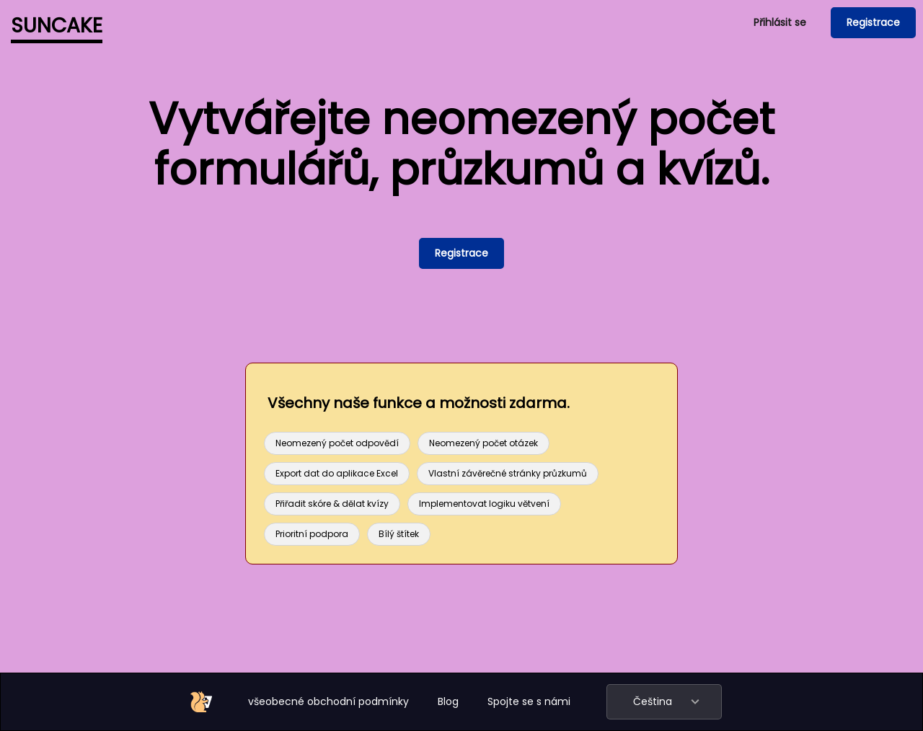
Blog (448, 701)
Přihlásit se (780, 22)
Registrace (873, 22)
